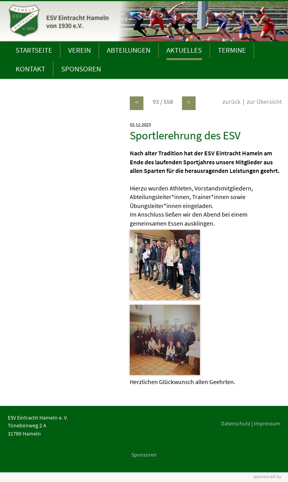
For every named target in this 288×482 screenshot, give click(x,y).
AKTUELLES (184, 50)
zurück (231, 101)
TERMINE (232, 50)
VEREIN (79, 50)
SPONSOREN (81, 68)
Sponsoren (144, 454)
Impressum (267, 423)
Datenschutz (235, 423)
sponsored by (267, 476)
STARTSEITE (34, 50)
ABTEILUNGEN (128, 50)
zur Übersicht (264, 101)
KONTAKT (30, 68)
